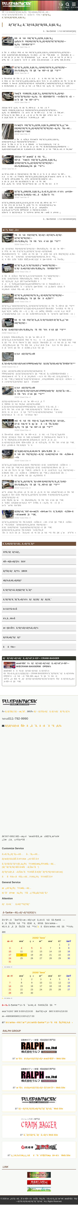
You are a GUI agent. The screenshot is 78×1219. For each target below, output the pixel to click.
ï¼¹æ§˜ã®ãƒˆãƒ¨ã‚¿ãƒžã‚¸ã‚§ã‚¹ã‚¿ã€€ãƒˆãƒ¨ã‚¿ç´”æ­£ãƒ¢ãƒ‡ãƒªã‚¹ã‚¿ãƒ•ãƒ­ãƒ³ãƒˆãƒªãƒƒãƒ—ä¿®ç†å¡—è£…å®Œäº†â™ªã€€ (43, 128)
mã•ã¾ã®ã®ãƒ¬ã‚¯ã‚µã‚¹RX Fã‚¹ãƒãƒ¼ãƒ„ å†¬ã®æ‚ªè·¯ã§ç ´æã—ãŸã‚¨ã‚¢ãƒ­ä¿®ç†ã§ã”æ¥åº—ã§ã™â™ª (40, 424)
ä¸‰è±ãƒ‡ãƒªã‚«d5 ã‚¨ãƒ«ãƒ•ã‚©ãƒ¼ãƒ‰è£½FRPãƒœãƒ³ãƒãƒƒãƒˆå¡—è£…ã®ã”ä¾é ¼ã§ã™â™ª (43, 391)
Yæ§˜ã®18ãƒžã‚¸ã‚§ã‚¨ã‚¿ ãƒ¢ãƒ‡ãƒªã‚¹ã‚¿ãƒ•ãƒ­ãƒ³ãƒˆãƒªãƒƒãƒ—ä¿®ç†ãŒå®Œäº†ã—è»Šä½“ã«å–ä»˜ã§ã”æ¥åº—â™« (44, 96)
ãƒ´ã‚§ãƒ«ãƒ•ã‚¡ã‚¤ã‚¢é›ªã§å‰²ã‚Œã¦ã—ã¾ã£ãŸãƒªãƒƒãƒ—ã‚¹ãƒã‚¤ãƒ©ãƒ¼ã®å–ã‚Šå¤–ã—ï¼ (45, 454)
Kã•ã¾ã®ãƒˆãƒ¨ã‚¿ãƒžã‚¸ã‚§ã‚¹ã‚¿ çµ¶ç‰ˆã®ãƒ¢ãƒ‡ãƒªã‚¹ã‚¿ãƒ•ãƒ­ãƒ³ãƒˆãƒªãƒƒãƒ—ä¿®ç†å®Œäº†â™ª (40, 41)
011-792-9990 (18, 718)
